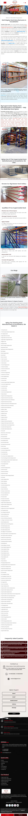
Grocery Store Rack (5, 498)
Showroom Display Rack (6, 566)
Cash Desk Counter (5, 361)
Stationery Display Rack (6, 580)
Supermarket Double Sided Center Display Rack (10, 593)
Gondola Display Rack (5, 485)
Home (2, 760)
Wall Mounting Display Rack (6, 624)
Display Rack (3, 95)
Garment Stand (4, 473)
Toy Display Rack (4, 605)
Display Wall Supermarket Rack (7, 423)
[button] (2, 9)
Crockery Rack (4, 390)
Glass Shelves (4, 483)
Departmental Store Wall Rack (7, 405)
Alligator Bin (3, 341)
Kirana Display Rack (5, 514)
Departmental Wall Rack (6, 407)
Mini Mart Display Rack (5, 527)
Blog (2, 764)
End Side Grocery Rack (5, 444)
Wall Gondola (4, 619)
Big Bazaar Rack (4, 347)
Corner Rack (3, 380)
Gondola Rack (4, 487)
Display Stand (4, 419)
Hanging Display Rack (5, 500)
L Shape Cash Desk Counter (6, 520)
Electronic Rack (4, 434)
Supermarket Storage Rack (6, 599)
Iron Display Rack (4, 510)
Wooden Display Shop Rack (6, 628)
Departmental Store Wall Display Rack (8, 403)
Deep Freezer (4, 393)
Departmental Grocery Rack (7, 397)
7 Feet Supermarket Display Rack (7, 331)
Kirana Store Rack (4, 516)
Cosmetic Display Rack (5, 384)
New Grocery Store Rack (6, 539)
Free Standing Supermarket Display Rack (9, 459)
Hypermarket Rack (5, 506)
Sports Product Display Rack (6, 570)
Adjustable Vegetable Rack (6, 339)
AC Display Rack (4, 333)
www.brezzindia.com (10, 802)
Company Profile (4, 761)
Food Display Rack (4, 448)
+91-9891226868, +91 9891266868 (15, 673)
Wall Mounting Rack (5, 626)
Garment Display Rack (5, 467)
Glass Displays (4, 481)
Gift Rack (3, 477)
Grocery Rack (4, 496)
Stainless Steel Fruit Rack (6, 578)
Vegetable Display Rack (6, 607)
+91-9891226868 (5, 749)
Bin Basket (3, 351)
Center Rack (3, 370)
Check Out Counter (5, 374)
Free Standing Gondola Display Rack (8, 458)
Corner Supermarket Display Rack (8, 382)
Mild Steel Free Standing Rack (7, 523)
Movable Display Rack (5, 529)
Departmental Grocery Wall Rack (7, 399)
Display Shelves (4, 417)
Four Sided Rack (4, 454)
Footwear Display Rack (5, 450)
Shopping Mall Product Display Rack (8, 564)
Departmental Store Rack (6, 401)
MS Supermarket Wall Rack (6, 535)
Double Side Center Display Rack (7, 425)
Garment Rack (4, 469)
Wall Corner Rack (4, 613)
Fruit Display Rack (4, 463)
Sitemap (3, 763)
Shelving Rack (4, 543)
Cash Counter (4, 359)
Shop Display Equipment (6, 547)
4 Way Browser (4, 329)
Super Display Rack (5, 586)
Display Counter (4, 411)
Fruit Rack (3, 465)
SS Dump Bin (3, 572)
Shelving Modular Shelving (6, 541)
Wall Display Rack (4, 615)
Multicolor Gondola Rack (6, 537)
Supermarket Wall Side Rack (6, 603)
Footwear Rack (4, 452)
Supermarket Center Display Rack (8, 588)
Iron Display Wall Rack (5, 512)
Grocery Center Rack (5, 491)
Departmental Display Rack (6, 395)
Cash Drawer (3, 362)
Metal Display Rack (5, 522)
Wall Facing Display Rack (6, 617)
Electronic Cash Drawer (6, 432)
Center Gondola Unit (5, 368)
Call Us (7, 814)
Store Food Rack (4, 584)
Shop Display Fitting (5, 549)
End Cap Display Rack (5, 438)
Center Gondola (4, 366)
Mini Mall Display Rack (5, 525)
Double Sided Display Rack (6, 428)
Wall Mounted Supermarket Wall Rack (8, 622)
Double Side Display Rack (6, 426)
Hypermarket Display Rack (6, 504)
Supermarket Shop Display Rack (7, 597)
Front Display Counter (5, 461)
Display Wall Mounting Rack (6, 421)
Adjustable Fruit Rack (5, 335)
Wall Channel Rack (5, 611)
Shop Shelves (4, 560)
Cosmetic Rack (4, 386)
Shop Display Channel (5, 545)
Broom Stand (4, 357)
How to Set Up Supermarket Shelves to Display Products (13, 298)
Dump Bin (3, 430)
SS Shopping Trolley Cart (6, 576)
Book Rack (3, 355)
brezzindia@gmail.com (16, 678)
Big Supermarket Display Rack (7, 349)
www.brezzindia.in (18, 802)
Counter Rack (4, 388)
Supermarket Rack (21, 31)
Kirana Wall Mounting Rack (6, 518)
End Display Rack (4, 440)
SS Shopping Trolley (5, 574)
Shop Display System (5, 555)
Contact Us (3, 769)
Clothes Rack (4, 378)
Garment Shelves (4, 471)
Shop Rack (3, 558)
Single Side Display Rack (6, 568)
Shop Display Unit (4, 556)
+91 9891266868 (5, 750)
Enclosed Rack (4, 436)
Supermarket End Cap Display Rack (8, 595)
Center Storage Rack (5, 372)
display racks (11, 43)
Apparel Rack (4, 343)
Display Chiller (4, 409)
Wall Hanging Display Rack (6, 620)
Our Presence (4, 766)
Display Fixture (4, 413)
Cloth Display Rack (5, 376)
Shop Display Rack (4, 551)
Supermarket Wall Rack (6, 601)
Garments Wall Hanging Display (7, 475)
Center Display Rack (5, 364)
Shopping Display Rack (5, 562)
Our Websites (4, 767)
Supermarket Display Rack (7, 40)
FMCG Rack (3, 446)
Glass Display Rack (5, 479)
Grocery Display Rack (5, 492)
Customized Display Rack (6, 392)
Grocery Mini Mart (4, 494)
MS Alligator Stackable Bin (6, 531)
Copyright (3, 809)
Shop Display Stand (5, 553)
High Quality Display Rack (6, 502)
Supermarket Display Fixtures (7, 589)
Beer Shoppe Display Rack (6, 345)
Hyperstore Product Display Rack (7, 508)
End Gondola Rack (4, 442)
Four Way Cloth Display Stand (7, 456)
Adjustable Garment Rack (6, 337)
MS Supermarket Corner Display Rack (8, 533)
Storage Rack (4, 582)
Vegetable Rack (4, 609)
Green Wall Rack (4, 489)
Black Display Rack (4, 353)
